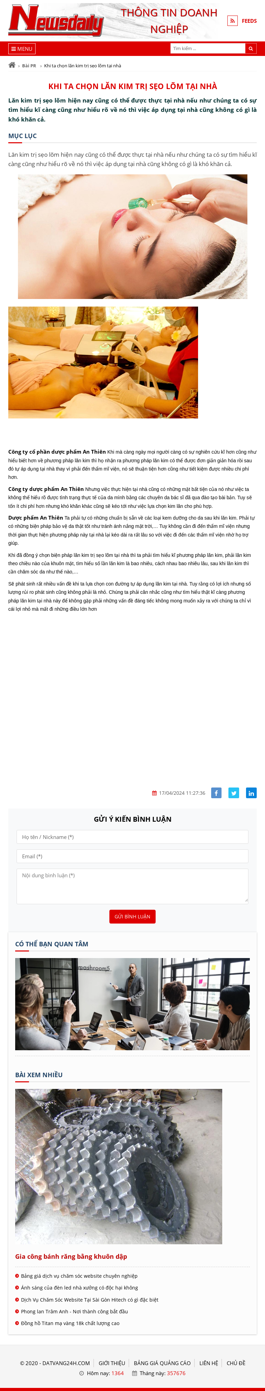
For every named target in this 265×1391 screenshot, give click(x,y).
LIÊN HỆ (208, 1363)
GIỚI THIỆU (112, 1363)
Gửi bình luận (132, 916)
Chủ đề (236, 1363)
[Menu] (22, 48)
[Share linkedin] (251, 793)
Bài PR (29, 65)
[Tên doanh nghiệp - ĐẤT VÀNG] (132, 1048)
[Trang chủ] (12, 65)
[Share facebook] (216, 793)
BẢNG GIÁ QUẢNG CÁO (162, 1363)
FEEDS (249, 20)
